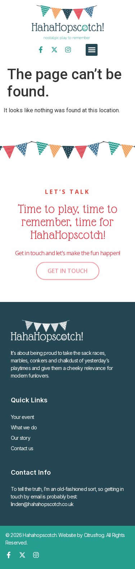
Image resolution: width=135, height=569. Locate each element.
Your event (22, 417)
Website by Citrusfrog (81, 535)
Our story (20, 438)
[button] (92, 50)
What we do (24, 427)
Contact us (22, 448)
